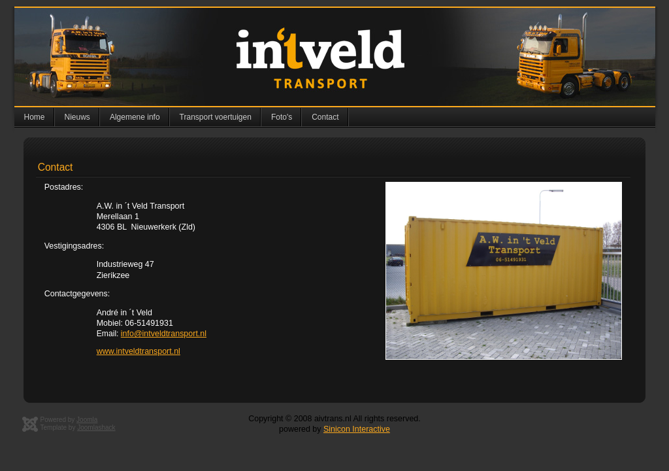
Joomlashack (96, 427)
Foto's (281, 117)
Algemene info (135, 117)
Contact (325, 117)
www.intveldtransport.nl (138, 351)
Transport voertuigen (216, 117)
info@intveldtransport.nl (163, 333)
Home (34, 117)
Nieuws (77, 117)
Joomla (86, 419)
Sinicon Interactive (356, 429)
